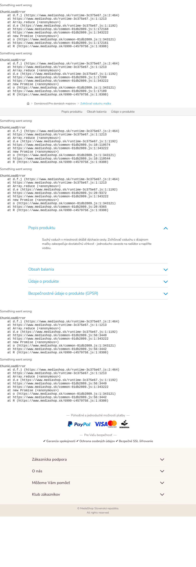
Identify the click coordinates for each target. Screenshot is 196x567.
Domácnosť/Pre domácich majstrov (55, 120)
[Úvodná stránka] (28, 120)
